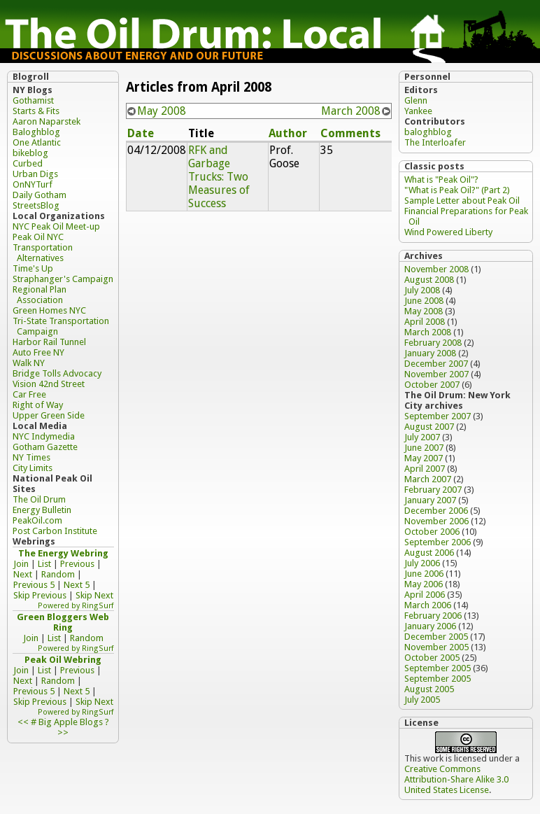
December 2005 (436, 636)
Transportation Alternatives (43, 252)
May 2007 (423, 458)
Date (140, 133)
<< (23, 722)
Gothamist (33, 100)
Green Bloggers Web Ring (63, 622)
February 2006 (433, 615)
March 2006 (427, 605)
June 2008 (423, 300)
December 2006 (436, 510)
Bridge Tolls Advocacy (57, 373)
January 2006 (430, 626)
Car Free (29, 394)
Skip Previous (39, 595)
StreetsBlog (36, 205)
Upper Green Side (49, 415)
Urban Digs (35, 174)
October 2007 (432, 384)
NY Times (31, 457)
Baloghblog (36, 132)
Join (21, 564)
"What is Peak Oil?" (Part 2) (457, 190)
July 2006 (422, 563)
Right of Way (38, 405)
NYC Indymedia (44, 436)
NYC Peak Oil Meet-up (56, 226)
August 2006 (429, 552)
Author (288, 133)
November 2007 (436, 374)
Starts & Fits (36, 111)
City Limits (32, 468)
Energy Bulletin (42, 510)
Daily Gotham (39, 195)
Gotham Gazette (45, 447)
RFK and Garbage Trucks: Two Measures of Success (219, 176)
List (44, 564)
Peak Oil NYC (38, 237)
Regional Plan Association (39, 294)
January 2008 (430, 353)
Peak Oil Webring (62, 659)
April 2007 (424, 468)
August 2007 (429, 426)
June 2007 (423, 447)
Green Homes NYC (49, 310)
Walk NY (29, 363)
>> (63, 732)
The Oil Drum (39, 499)
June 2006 (423, 573)
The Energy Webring (63, 553)
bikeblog (30, 153)
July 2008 (422, 290)
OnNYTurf (32, 184)
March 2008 (351, 111)
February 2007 (433, 489)
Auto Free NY (38, 352)
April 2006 (424, 594)
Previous (77, 564)
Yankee (418, 111)
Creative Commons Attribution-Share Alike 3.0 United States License (456, 779)
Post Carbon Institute (55, 531)
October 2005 (432, 657)
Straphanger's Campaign (63, 279)
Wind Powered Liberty (448, 232)
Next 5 (77, 585)
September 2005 (437, 668)
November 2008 (436, 269)
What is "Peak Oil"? (441, 179)
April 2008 (424, 321)
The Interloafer (435, 142)
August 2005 (429, 689)
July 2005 (422, 699)
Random (58, 574)
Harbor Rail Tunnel (49, 342)
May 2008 (161, 111)
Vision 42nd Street (49, 384)
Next (22, 574)
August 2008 (429, 279)
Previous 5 (34, 585)
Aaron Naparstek (46, 121)
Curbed (28, 163)
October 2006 (432, 531)
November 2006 (436, 521)
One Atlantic (37, 142)
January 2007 (430, 500)
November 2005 (436, 647)
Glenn (415, 100)
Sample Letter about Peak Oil (462, 200)
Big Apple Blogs (70, 722)
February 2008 (433, 342)
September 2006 (437, 542)
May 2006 (423, 584)
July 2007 (422, 437)
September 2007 (437, 416)
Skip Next (94, 595)
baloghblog (428, 132)
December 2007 (436, 363)
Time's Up (33, 268)
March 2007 (427, 479)
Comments (350, 133)
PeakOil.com (37, 520)
